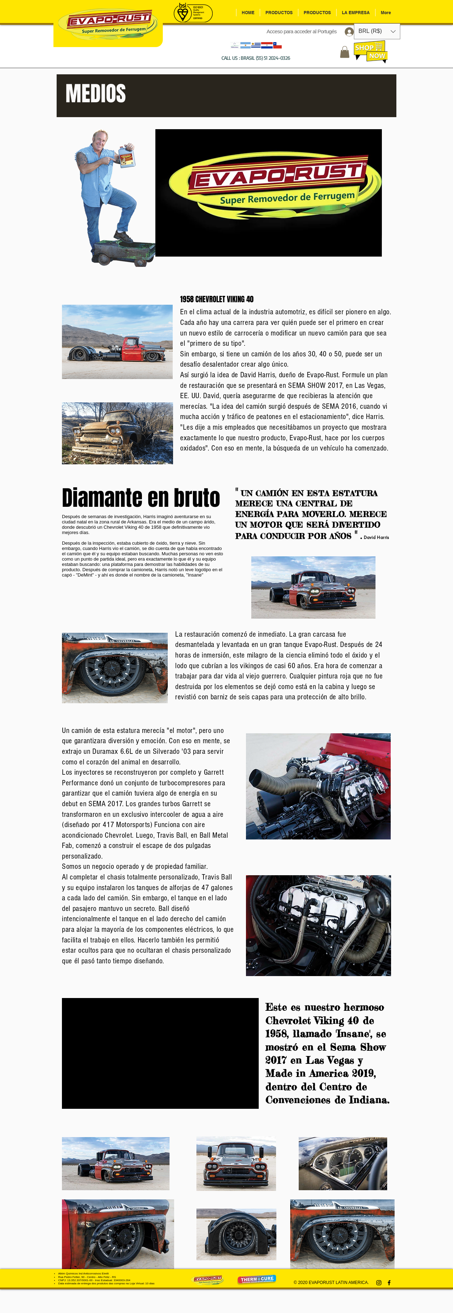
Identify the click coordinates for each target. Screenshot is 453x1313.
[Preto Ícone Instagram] (378, 1282)
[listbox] (377, 31)
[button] (345, 52)
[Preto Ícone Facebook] (389, 1282)
